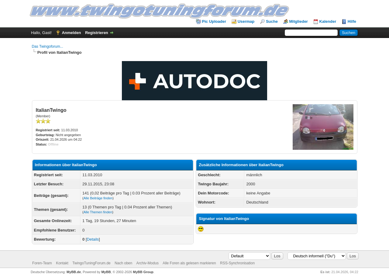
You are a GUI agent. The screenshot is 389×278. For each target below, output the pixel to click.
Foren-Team (42, 263)
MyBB (106, 272)
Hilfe (352, 21)
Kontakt (62, 263)
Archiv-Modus (147, 263)
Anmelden (71, 32)
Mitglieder (298, 21)
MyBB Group (143, 272)
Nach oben (123, 263)
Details (93, 239)
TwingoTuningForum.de (91, 263)
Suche (272, 21)
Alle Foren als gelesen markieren (189, 263)
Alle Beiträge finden (98, 198)
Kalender (327, 21)
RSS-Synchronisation (237, 263)
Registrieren (96, 32)
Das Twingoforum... (47, 46)
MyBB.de (74, 272)
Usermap (246, 21)
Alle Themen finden (98, 212)
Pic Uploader (214, 21)
